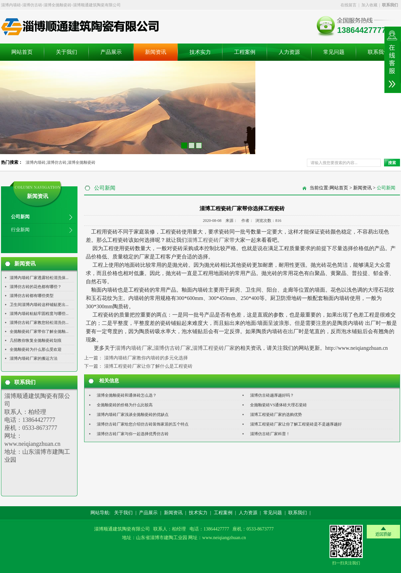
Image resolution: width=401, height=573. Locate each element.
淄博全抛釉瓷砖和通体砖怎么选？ (127, 395)
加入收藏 (369, 5)
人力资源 (289, 52)
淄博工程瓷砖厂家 (213, 348)
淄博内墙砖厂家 (133, 348)
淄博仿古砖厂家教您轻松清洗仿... (39, 322)
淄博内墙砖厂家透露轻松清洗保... (39, 277)
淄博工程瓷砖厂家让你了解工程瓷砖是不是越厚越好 (296, 424)
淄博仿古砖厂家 (172, 348)
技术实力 (200, 52)
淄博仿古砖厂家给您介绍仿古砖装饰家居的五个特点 (143, 424)
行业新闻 (20, 229)
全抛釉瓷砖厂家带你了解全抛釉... (39, 331)
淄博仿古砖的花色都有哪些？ (36, 286)
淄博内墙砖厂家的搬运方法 (34, 358)
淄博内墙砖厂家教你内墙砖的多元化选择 (146, 357)
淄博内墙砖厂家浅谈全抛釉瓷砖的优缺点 (133, 414)
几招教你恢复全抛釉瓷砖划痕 (36, 340)
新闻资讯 (155, 52)
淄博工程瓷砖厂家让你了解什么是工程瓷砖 (148, 366)
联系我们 (378, 52)
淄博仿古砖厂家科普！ (270, 433)
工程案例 (244, 52)
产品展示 (111, 52)
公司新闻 (20, 216)
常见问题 (333, 52)
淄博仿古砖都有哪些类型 (32, 295)
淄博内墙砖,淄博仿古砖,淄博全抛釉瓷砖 (60, 162)
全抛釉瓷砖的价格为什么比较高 (125, 405)
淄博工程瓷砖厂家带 (211, 240)
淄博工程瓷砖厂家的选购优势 (276, 414)
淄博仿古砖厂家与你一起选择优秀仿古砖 (133, 433)
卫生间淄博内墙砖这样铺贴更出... (39, 304)
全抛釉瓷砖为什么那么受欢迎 (36, 349)
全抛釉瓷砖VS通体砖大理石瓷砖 (278, 405)
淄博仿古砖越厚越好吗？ (272, 395)
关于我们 (66, 52)
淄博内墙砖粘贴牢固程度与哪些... (39, 313)
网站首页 (22, 52)
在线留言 (348, 5)
